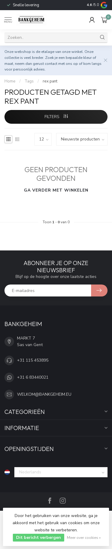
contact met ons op (61, 63)
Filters (56, 117)
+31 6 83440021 (32, 377)
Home (10, 81)
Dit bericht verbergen (38, 537)
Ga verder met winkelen (56, 190)
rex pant (50, 81)
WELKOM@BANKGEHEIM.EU (44, 394)
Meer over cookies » (84, 537)
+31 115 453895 (32, 360)
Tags (29, 81)
